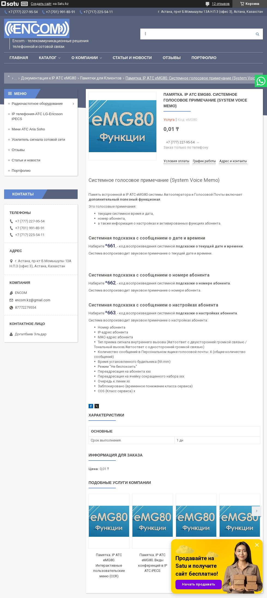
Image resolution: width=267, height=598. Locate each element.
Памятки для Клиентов (101, 78)
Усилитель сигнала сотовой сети (38, 139)
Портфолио (204, 58)
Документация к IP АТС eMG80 (48, 78)
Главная (19, 58)
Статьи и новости (132, 58)
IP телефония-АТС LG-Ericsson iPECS (37, 116)
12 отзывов (221, 4)
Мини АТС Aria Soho (28, 129)
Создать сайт (41, 4)
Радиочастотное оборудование (37, 104)
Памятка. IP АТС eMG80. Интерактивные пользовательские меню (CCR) (109, 565)
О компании (84, 58)
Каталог (48, 58)
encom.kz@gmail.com (32, 300)
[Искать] (257, 34)
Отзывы (172, 58)
